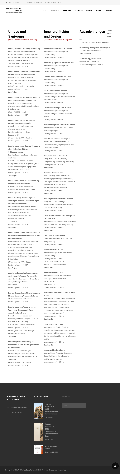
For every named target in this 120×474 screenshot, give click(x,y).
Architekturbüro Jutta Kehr (26, 470)
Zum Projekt (12, 92)
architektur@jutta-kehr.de (34, 2)
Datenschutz (62, 470)
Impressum (53, 470)
